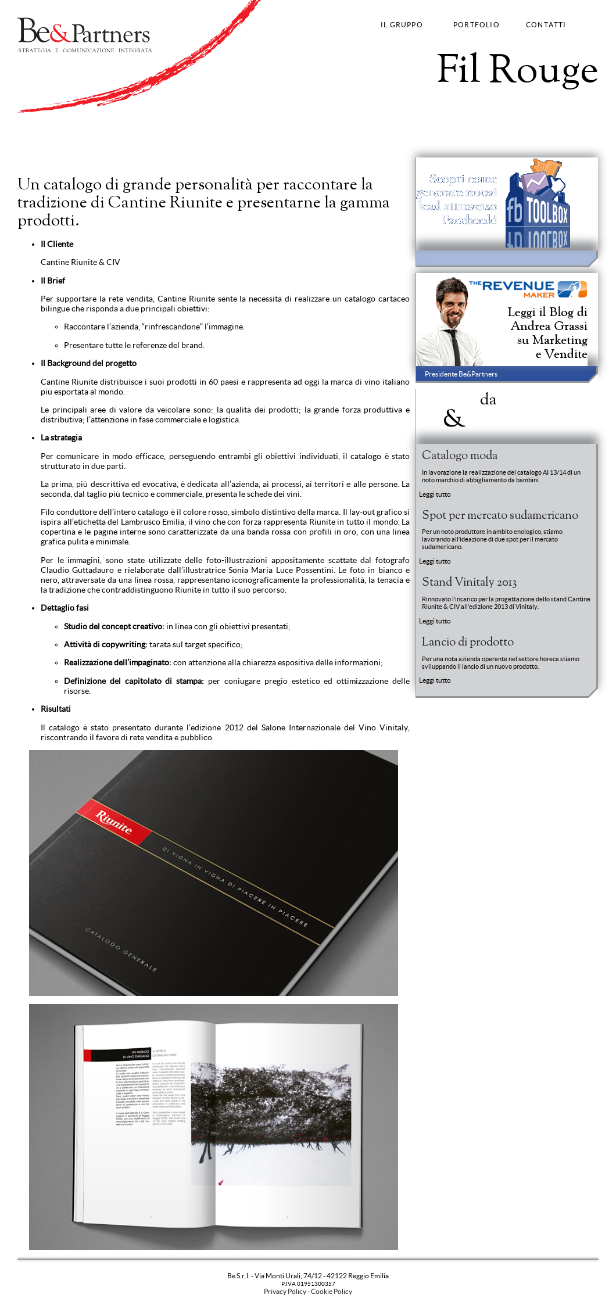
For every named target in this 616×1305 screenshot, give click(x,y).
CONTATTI (546, 24)
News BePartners (484, 409)
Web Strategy (219, 141)
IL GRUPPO (402, 24)
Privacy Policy (285, 1291)
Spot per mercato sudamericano (500, 516)
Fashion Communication (154, 141)
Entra (586, 425)
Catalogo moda (459, 456)
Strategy (31, 141)
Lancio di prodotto (468, 642)
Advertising (91, 141)
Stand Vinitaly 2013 (469, 583)
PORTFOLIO (476, 24)
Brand (58, 141)
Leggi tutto (435, 494)
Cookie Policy (331, 1291)
